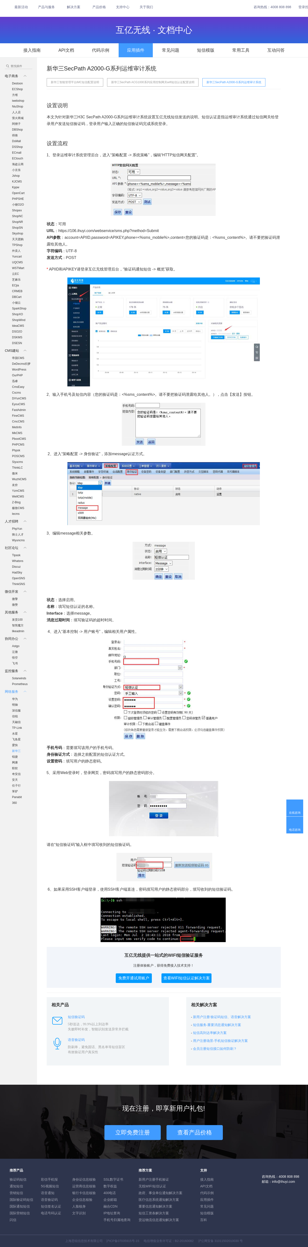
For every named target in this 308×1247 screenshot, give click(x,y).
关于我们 (146, 7)
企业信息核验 (82, 1200)
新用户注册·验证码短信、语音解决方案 (222, 1017)
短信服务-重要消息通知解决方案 (217, 1025)
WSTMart (18, 268)
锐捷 (15, 756)
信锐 (15, 716)
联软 (15, 768)
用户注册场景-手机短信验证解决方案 (220, 1041)
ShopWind (18, 320)
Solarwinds (19, 678)
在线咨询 (295, 812)
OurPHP (17, 375)
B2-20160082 (184, 1241)
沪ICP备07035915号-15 (122, 1241)
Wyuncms (18, 540)
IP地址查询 (111, 1213)
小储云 (16, 302)
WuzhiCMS (19, 479)
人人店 (16, 112)
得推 (15, 135)
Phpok (16, 450)
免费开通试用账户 (133, 978)
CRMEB (17, 291)
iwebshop (18, 100)
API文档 (66, 50)
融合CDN (110, 1206)
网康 (15, 762)
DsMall (16, 141)
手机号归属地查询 (116, 1220)
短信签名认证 (51, 1206)
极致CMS (18, 508)
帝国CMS (18, 358)
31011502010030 (226, 1241)
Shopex (17, 210)
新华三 (16, 751)
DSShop (17, 147)
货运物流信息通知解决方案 (159, 1220)
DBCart (16, 297)
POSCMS (18, 456)
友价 (15, 485)
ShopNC (17, 216)
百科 (203, 1220)
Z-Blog (16, 502)
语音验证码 (49, 1200)
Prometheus (20, 684)
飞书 (15, 663)
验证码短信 (18, 1179)
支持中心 (122, 7)
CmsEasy (18, 387)
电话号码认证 (51, 1213)
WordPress (19, 369)
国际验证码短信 (21, 1200)
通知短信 (16, 1186)
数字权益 (110, 1186)
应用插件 (135, 50)
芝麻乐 (16, 279)
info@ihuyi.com (283, 1182)
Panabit (17, 797)
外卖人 (16, 250)
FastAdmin (19, 410)
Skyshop (17, 233)
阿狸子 (16, 124)
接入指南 (32, 50)
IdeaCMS (18, 325)
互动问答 (276, 50)
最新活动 (21, 7)
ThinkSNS (18, 584)
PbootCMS (19, 439)
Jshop (16, 175)
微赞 (15, 604)
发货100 (17, 619)
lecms (15, 514)
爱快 (15, 745)
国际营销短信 (20, 1213)
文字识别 (79, 1213)
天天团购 (18, 239)
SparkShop (19, 308)
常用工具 (241, 50)
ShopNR (17, 222)
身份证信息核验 (84, 1179)
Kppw (15, 187)
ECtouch (17, 158)
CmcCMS (18, 421)
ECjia (15, 285)
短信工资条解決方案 (154, 1213)
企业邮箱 (110, 1200)
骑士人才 (18, 534)
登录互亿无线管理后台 (100, 269)
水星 (15, 733)
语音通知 (47, 1193)
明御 (15, 704)
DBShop (17, 129)
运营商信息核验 (84, 1186)
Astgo (15, 646)
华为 (15, 699)
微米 (15, 473)
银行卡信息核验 (84, 1193)
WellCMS (18, 496)
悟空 (15, 657)
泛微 (15, 652)
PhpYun (17, 528)
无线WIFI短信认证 (152, 1186)
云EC (15, 274)
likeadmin (18, 631)
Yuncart (17, 256)
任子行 (16, 785)
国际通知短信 (20, 1206)
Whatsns (17, 561)
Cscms (16, 392)
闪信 (13, 1220)
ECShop (17, 89)
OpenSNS (18, 578)
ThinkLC (17, 467)
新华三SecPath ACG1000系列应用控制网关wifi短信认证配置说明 (152, 82)
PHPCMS (18, 444)
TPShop (17, 245)
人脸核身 (79, 1206)
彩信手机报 (49, 1179)
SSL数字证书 (113, 1179)
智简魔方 (18, 625)
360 (14, 803)
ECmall (16, 152)
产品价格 (99, 7)
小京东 (16, 170)
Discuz (16, 566)
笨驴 (15, 791)
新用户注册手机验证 (154, 1179)
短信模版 (205, 50)
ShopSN (17, 227)
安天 (15, 779)
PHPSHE (18, 199)
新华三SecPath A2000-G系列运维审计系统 (233, 82)
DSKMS (17, 337)
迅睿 (15, 381)
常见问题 (170, 50)
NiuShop (17, 106)
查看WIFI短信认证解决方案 (186, 978)
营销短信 (16, 1193)
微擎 (15, 599)
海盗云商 (18, 164)
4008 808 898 (280, 7)
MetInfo (17, 427)
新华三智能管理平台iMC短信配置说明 (75, 82)
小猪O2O (18, 204)
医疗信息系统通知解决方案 (159, 1200)
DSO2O (17, 331)
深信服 (16, 710)
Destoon (17, 83)
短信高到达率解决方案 (210, 1033)
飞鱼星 (16, 739)
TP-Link (17, 728)
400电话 (109, 1193)
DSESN (17, 343)
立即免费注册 (132, 1132)
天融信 (16, 722)
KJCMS (17, 181)
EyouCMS (18, 404)
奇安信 (16, 774)
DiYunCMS (19, 398)
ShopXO (17, 314)
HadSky (17, 572)
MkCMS (17, 433)
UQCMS (17, 262)
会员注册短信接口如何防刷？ (215, 1049)
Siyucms (17, 462)
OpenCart (18, 193)
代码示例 (100, 50)
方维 (15, 95)
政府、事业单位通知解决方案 (160, 1193)
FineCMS (18, 415)
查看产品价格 (194, 1132)
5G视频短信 (50, 1186)
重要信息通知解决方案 (155, 1206)
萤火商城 (18, 118)
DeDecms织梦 (21, 363)
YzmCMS (18, 490)
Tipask (16, 555)
